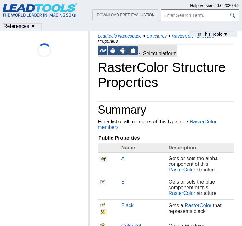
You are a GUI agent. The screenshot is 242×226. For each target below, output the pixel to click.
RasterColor (182, 169)
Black (127, 205)
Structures (157, 36)
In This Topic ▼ (213, 34)
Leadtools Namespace (119, 36)
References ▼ (19, 26)
